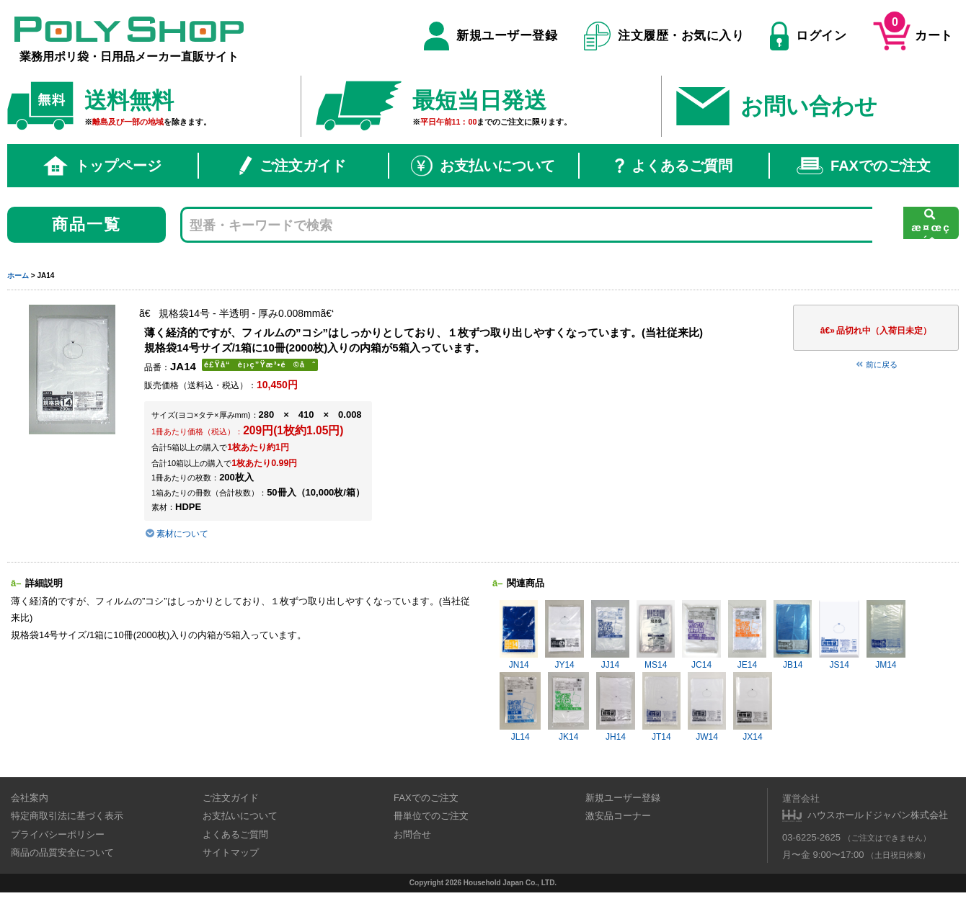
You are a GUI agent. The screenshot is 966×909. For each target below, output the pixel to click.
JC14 (701, 635)
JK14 (568, 707)
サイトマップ (231, 852)
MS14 (656, 635)
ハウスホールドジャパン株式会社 (877, 815)
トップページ (102, 165)
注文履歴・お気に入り (664, 36)
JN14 (519, 635)
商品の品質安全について (62, 852)
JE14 (747, 635)
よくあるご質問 (673, 165)
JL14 (520, 707)
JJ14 (610, 635)
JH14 (615, 707)
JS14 (839, 635)
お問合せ (412, 834)
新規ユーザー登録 (490, 36)
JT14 (661, 707)
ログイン (808, 36)
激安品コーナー (618, 815)
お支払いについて (483, 165)
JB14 (793, 635)
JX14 (752, 707)
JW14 (707, 707)
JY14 (564, 635)
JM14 (886, 635)
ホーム (18, 275)
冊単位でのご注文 (431, 815)
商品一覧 (87, 224)
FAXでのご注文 (864, 165)
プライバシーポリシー (58, 834)
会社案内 (29, 797)
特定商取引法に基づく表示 (67, 815)
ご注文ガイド (292, 165)
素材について (176, 534)
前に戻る (876, 364)
